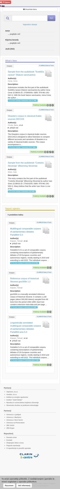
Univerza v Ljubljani (13, 415)
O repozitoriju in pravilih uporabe (18, 448)
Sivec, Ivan (12, 172)
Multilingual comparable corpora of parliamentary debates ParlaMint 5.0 (25, 231)
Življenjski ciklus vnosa (15, 443)
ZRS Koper (10, 428)
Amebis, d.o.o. (11, 394)
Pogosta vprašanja (13, 445)
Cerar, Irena (12, 81)
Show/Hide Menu (30, 9)
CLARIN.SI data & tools (46, 65)
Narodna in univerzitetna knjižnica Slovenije (22, 403)
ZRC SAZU (10, 425)
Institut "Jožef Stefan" (14, 400)
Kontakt (9, 440)
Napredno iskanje (30, 24)
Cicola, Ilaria (13, 125)
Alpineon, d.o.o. (12, 392)
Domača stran (11, 437)
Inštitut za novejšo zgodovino (17, 397)
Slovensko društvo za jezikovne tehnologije (22, 405)
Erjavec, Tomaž (16, 241)
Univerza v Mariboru (13, 417)
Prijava (5, 2)
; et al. (30, 126)
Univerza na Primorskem (15, 423)
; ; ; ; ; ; (30, 126)
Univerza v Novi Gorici (14, 420)
